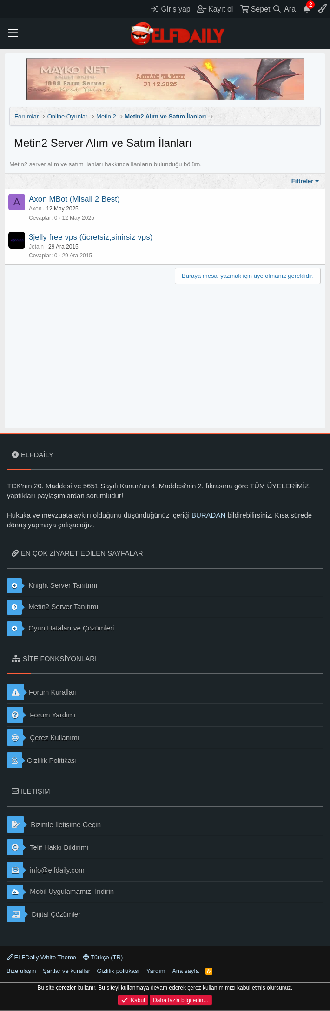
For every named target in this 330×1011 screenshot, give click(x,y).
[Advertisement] (165, 354)
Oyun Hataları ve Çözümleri (60, 628)
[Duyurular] (307, 8)
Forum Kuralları (42, 692)
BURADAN (208, 515)
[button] (13, 33)
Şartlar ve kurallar (66, 970)
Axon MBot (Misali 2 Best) (74, 199)
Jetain (36, 246)
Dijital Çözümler (43, 914)
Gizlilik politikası (118, 970)
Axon (35, 208)
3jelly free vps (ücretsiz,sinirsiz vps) (90, 237)
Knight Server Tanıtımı (52, 585)
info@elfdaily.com (46, 870)
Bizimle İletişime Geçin (54, 824)
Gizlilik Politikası (42, 760)
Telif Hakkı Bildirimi (47, 847)
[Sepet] (255, 9)
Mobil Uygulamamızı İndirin (60, 892)
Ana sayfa (185, 970)
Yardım (155, 970)
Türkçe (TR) (103, 957)
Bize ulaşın (21, 970)
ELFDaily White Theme (41, 957)
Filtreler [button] (302, 180)
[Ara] (284, 9)
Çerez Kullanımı (43, 737)
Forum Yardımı (41, 715)
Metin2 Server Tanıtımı (53, 607)
